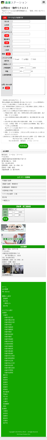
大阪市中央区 (8, 344)
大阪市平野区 (8, 373)
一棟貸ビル (6, 204)
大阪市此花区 (8, 337)
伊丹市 (5, 416)
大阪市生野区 (8, 376)
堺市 (4, 409)
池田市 (5, 380)
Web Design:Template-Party (23, 437)
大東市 (5, 404)
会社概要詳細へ (7, 278)
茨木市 (5, 388)
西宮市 (5, 421)
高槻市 (5, 390)
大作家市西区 (8, 347)
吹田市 (5, 383)
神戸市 (5, 426)
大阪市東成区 (8, 354)
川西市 (5, 414)
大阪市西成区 (8, 356)
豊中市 (5, 378)
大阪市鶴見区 (8, 352)
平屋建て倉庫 (6, 184)
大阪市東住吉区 (9, 371)
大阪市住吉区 (8, 368)
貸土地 (4, 200)
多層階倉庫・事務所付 (9, 190)
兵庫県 (4, 412)
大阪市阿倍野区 (9, 361)
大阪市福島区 (8, 330)
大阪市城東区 (8, 349)
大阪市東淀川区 (9, 323)
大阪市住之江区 (9, 366)
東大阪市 (6, 395)
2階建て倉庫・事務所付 (10, 187)
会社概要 (5, 292)
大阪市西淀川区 (9, 325)
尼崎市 (5, 419)
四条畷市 (6, 407)
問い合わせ (6, 295)
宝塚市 (5, 424)
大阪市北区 (8, 328)
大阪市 (5, 318)
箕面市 (5, 385)
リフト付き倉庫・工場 (9, 197)
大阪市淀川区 (8, 320)
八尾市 (5, 402)
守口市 (5, 400)
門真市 (5, 397)
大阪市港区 (8, 340)
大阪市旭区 (8, 335)
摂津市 (5, 392)
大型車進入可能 (7, 194)
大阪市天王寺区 (9, 359)
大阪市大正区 (8, 364)
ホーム (4, 290)
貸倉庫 (5, 302)
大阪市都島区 (8, 332)
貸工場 (5, 304)
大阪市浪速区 (8, 342)
